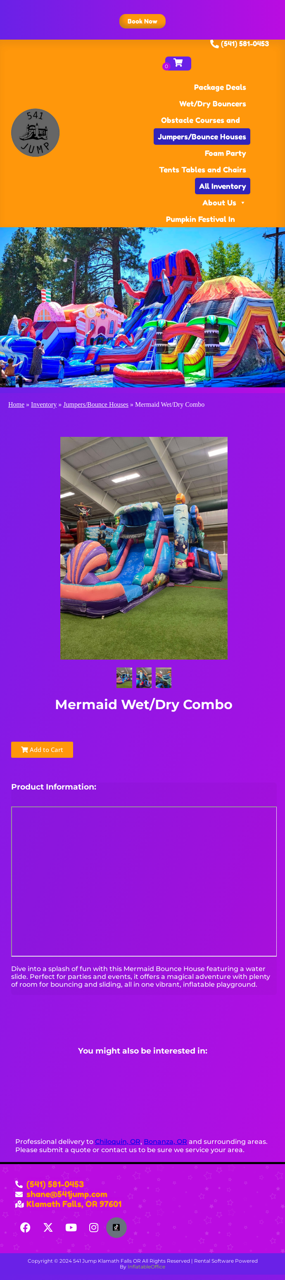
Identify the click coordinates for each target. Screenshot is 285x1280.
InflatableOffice (146, 1266)
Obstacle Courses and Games (200, 122)
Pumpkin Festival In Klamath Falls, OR (200, 221)
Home (16, 404)
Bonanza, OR (165, 1142)
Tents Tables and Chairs (202, 169)
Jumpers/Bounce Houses (202, 136)
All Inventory (222, 186)
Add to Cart (42, 749)
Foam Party (225, 153)
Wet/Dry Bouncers (212, 103)
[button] (142, 21)
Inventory (44, 404)
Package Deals (220, 87)
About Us (224, 202)
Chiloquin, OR (117, 1142)
